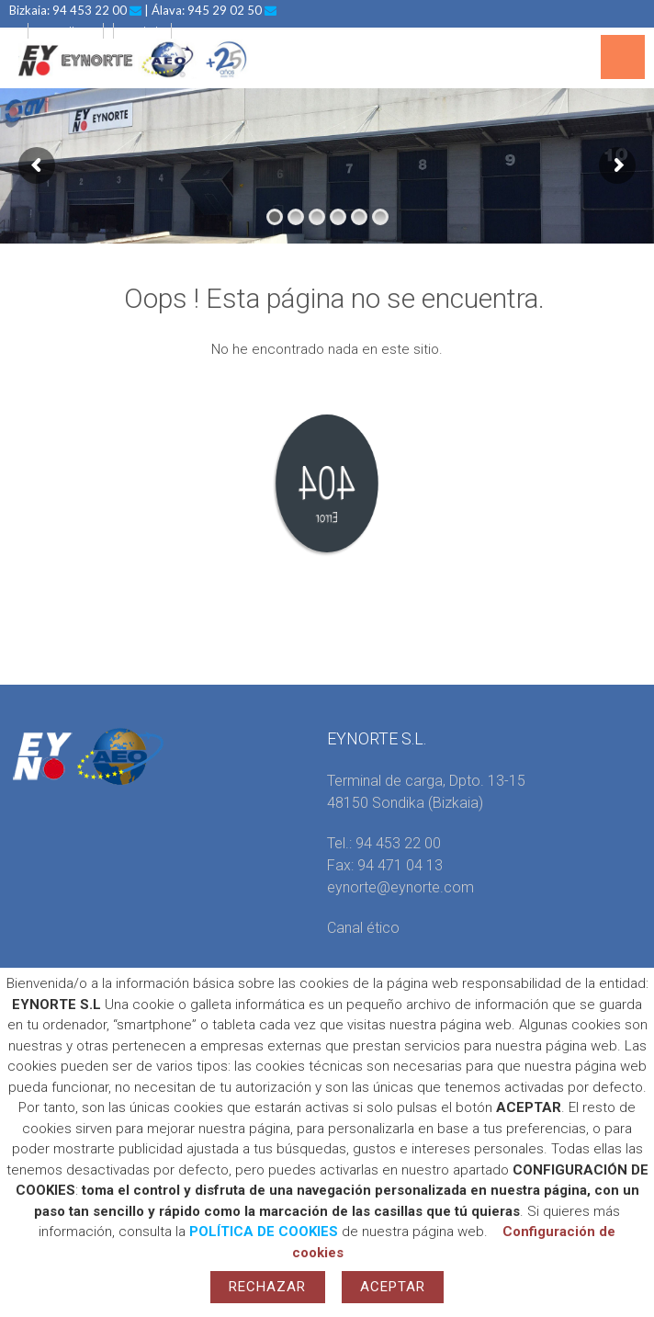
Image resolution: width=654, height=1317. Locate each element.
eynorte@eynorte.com (400, 887)
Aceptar (393, 1286)
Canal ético (363, 928)
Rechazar (268, 1286)
